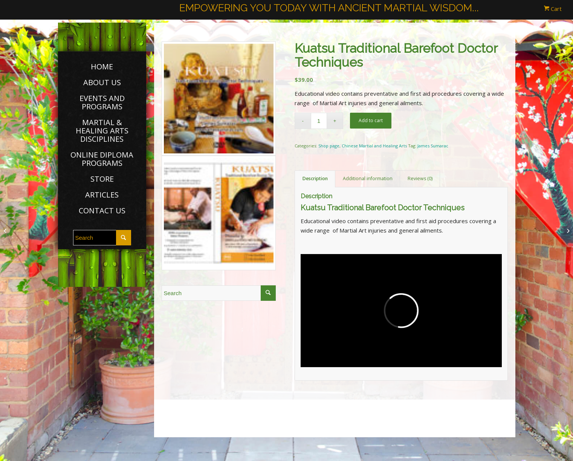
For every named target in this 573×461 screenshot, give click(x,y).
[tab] (315, 178)
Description (315, 178)
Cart (553, 8)
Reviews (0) (420, 178)
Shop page (328, 146)
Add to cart (371, 120)
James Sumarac (432, 146)
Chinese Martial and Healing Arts (374, 146)
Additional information (368, 178)
